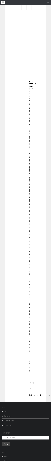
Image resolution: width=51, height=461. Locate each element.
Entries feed (7, 416)
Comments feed (9, 421)
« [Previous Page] (34, 395)
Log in (6, 411)
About (6, 456)
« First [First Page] (30, 394)
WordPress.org (8, 425)
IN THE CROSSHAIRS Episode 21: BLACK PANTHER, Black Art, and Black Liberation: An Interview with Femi (29, 234)
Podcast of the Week (31, 84)
